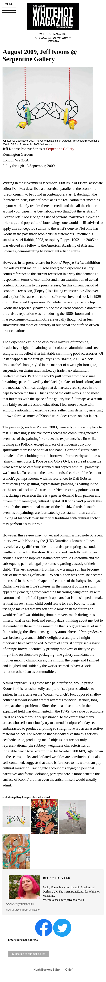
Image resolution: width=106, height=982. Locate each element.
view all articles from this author (23, 909)
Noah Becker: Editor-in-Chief (53, 969)
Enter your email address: (23, 940)
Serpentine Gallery (60, 149)
